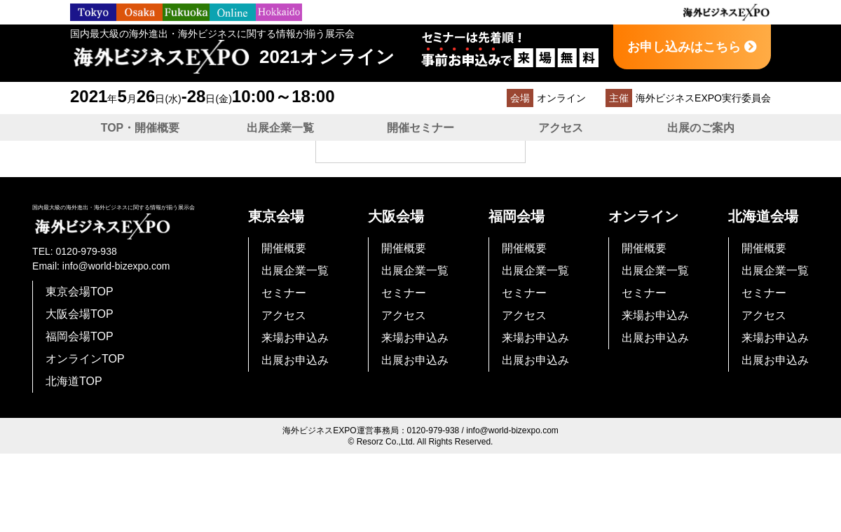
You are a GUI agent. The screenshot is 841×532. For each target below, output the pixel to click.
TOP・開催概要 (140, 128)
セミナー (283, 293)
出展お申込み (295, 360)
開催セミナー (420, 128)
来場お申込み (295, 338)
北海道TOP (74, 381)
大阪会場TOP (80, 314)
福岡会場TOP (80, 336)
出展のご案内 (700, 128)
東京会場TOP (80, 292)
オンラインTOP (85, 359)
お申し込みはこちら (692, 47)
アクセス (560, 128)
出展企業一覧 (280, 128)
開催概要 (283, 248)
